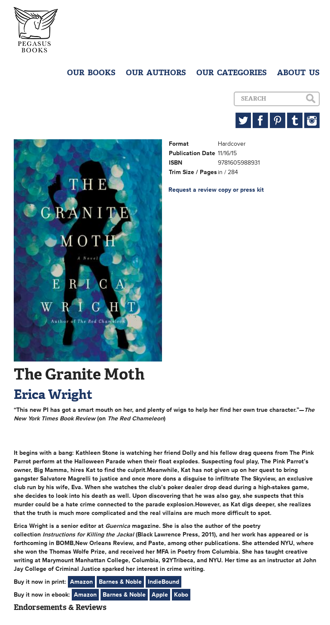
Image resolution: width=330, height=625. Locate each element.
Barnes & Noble (120, 581)
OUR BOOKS (91, 72)
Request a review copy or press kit (216, 189)
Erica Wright (53, 394)
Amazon (81, 581)
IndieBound (163, 581)
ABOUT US (298, 72)
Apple (160, 594)
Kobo (181, 594)
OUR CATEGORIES (231, 72)
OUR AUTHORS (156, 72)
